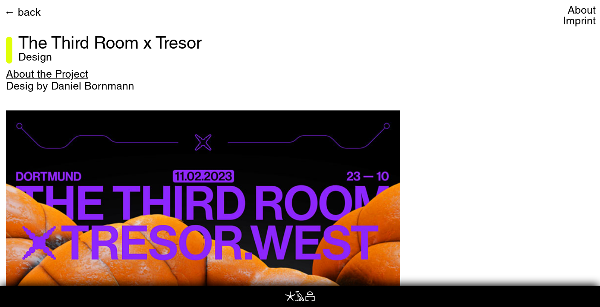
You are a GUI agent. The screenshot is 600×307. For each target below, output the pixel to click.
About (582, 11)
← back (22, 13)
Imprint (579, 22)
